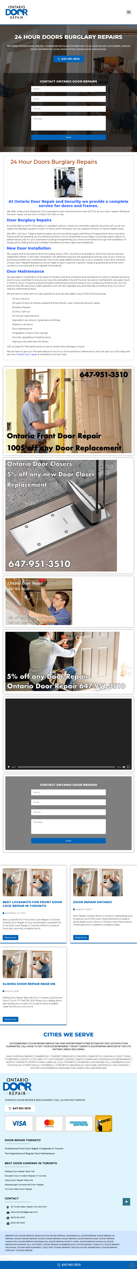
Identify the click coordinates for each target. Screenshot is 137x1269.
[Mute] (124, 767)
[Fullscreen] (128, 767)
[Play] (8, 767)
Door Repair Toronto (23, 1140)
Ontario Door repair (26, 354)
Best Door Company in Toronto (31, 1163)
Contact (12, 1198)
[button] (129, 12)
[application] (68, 734)
